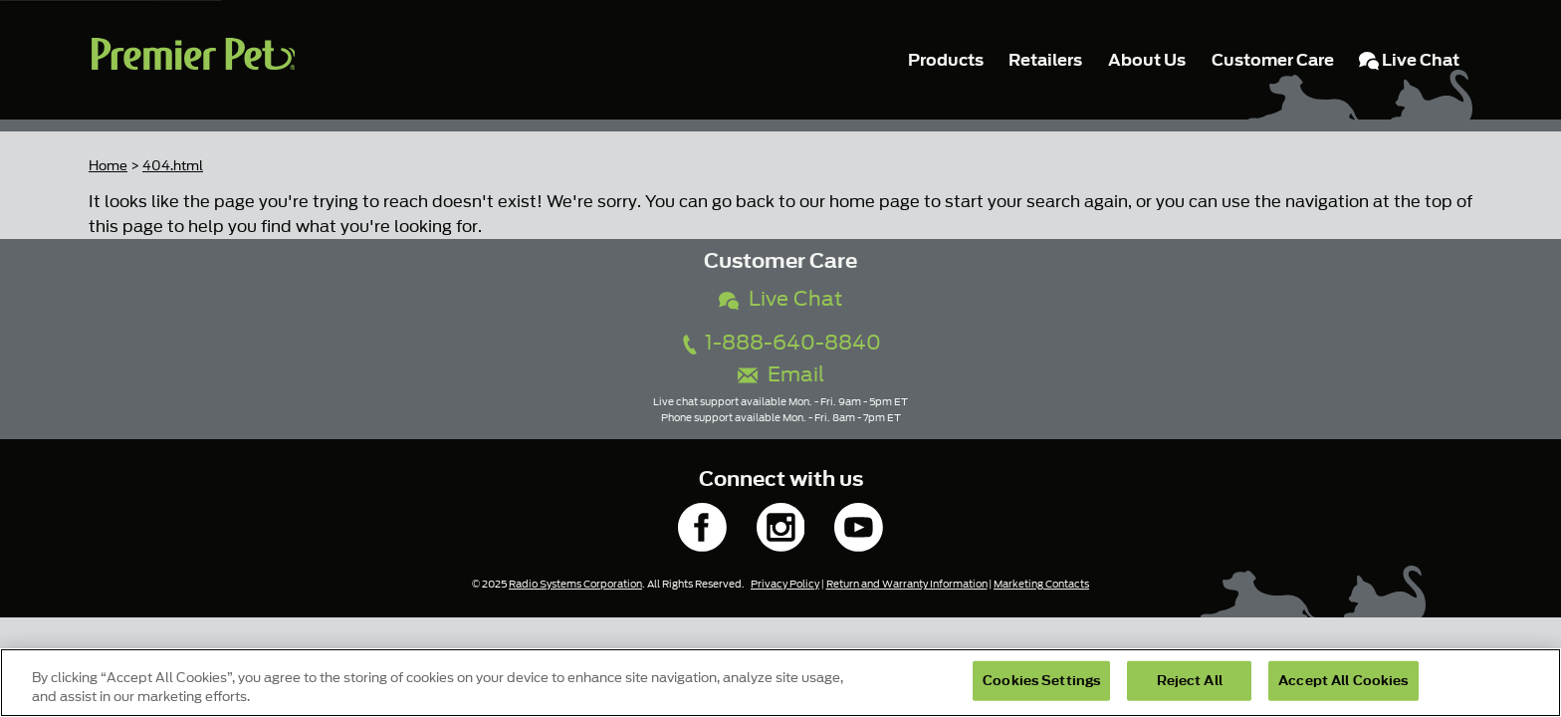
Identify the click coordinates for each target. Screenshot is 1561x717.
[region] (780, 682)
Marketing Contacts (1041, 584)
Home (108, 165)
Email (781, 374)
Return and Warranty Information (907, 584)
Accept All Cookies (1343, 680)
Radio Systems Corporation (575, 584)
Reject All (1190, 680)
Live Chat (780, 299)
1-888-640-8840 (780, 343)
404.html (172, 165)
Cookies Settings (1041, 680)
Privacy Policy (785, 584)
